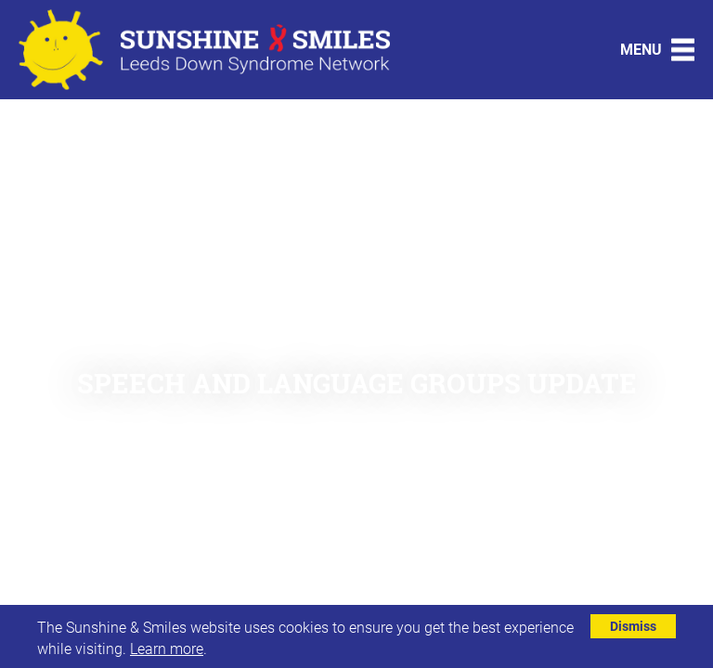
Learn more (166, 648)
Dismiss (633, 626)
